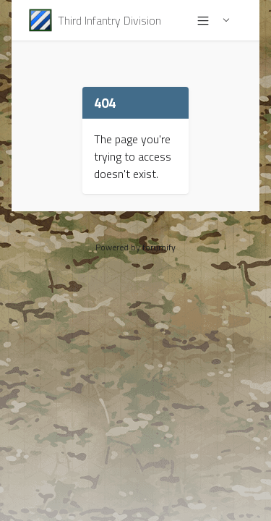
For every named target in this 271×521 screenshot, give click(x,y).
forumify (159, 247)
